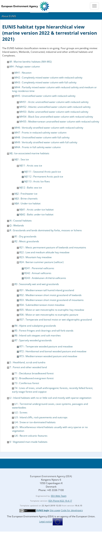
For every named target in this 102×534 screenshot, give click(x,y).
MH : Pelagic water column (25, 66)
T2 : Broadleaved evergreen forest (34, 378)
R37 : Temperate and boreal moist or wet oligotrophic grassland (55, 319)
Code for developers (72, 510)
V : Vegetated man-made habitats (28, 442)
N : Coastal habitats (21, 220)
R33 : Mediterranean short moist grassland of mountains (51, 300)
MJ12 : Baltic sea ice (30, 187)
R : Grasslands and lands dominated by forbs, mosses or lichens (46, 230)
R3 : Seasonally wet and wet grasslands (37, 284)
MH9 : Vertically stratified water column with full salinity (46, 142)
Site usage (55, 510)
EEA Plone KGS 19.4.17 (60, 500)
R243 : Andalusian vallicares (45, 278)
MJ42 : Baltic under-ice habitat (36, 214)
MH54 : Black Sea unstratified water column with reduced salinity (56, 116)
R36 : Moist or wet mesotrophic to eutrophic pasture (48, 314)
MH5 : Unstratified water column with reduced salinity (45, 96)
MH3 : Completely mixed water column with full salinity (45, 82)
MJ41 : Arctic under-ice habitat (36, 209)
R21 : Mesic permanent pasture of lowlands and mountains (52, 247)
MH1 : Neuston (23, 72)
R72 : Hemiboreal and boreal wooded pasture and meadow (52, 351)
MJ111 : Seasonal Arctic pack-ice (42, 171)
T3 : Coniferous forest (27, 383)
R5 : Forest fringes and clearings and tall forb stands (44, 330)
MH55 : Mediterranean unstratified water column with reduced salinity (59, 121)
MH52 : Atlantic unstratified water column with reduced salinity (55, 107)
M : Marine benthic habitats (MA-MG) (31, 61)
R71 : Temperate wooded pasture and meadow (46, 346)
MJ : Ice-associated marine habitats (29, 153)
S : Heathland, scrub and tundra (27, 362)
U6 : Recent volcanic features (31, 435)
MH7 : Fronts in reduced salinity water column (40, 132)
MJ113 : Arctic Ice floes (37, 181)
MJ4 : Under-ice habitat (27, 203)
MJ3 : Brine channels (26, 198)
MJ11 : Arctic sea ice (30, 165)
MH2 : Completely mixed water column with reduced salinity (48, 77)
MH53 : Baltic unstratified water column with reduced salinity (53, 111)
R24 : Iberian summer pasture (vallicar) (41, 262)
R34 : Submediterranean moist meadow (41, 305)
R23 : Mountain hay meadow (35, 257)
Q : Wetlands (17, 225)
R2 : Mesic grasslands (27, 241)
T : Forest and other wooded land (28, 367)
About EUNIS (9, 16)
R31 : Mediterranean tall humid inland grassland (46, 290)
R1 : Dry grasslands (25, 236)
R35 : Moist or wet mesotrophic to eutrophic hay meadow (51, 310)
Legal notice (45, 521)
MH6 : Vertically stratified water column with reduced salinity (49, 127)
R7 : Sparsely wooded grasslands (33, 340)
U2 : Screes (21, 412)
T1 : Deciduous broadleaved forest (34, 373)
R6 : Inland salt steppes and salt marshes (38, 335)
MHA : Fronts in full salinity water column (38, 147)
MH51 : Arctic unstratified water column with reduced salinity (54, 102)
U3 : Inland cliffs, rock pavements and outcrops (41, 417)
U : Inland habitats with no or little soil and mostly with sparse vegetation (50, 398)
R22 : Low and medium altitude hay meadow (44, 252)
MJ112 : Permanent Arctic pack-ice (43, 176)
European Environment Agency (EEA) (51, 476)
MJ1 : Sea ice (22, 159)
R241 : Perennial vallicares (39, 268)
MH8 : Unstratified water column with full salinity (42, 137)
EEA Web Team (58, 495)
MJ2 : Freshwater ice (26, 193)
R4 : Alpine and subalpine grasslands (35, 325)
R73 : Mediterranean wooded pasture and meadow (48, 356)
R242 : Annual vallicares (37, 273)
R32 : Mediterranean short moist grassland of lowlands (50, 295)
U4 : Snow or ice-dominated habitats (35, 422)
